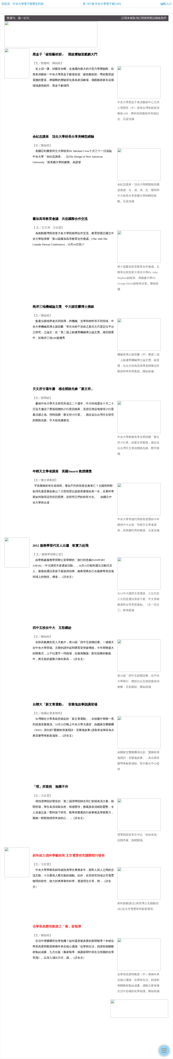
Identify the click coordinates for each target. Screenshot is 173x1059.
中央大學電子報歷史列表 (28, 3)
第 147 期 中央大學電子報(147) (102, 3)
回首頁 (6, 3)
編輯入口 (166, 3)
